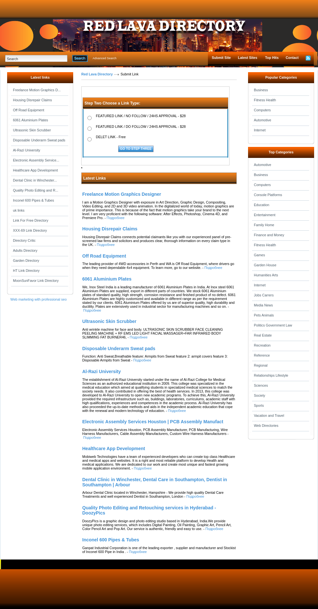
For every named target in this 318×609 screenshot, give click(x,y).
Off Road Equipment (28, 110)
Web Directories (266, 425)
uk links (19, 210)
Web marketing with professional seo (38, 299)
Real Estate (263, 335)
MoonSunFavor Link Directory (36, 280)
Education (261, 205)
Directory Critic (24, 240)
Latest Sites (247, 58)
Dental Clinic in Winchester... (35, 180)
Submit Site (221, 58)
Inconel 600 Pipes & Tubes (33, 200)
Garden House (265, 265)
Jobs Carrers (264, 295)
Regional (260, 365)
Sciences (261, 385)
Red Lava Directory (97, 74)
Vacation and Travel (269, 415)
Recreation (262, 345)
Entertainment (264, 215)
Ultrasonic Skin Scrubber (32, 130)
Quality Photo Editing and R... (35, 190)
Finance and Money (269, 235)
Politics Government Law (273, 325)
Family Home (264, 225)
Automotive (262, 120)
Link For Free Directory (30, 220)
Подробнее (115, 218)
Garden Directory (26, 260)
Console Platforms (268, 195)
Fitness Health (265, 100)
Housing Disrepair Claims (32, 100)
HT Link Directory (26, 270)
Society (259, 395)
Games (259, 255)
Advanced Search (105, 58)
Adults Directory (25, 250)
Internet (260, 130)
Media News (263, 305)
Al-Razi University (26, 150)
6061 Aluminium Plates (30, 120)
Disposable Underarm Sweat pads (39, 140)
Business (261, 90)
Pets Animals (264, 315)
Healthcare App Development (35, 170)
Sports (259, 405)
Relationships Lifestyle (271, 375)
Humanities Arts (266, 275)
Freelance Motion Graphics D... (37, 90)
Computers (262, 110)
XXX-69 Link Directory (30, 230)
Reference (262, 355)
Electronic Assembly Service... (36, 160)
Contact (292, 58)
